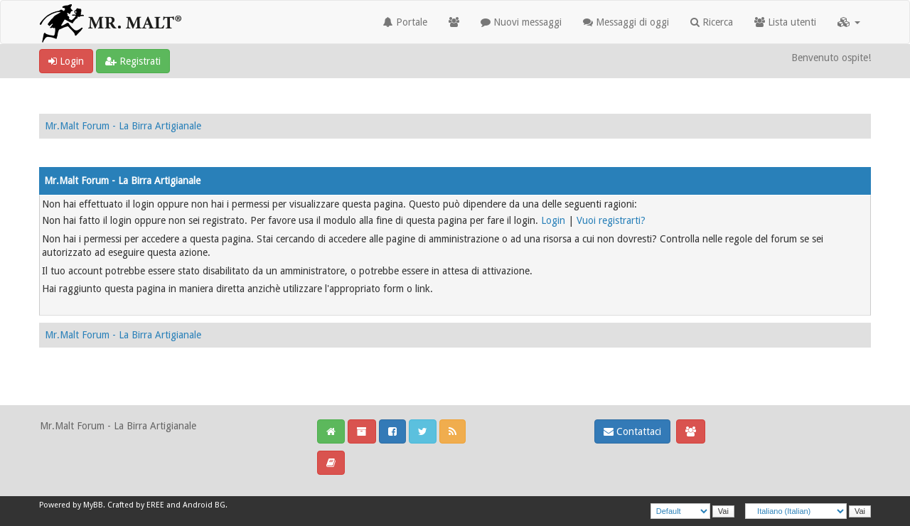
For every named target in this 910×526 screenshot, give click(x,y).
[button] (849, 22)
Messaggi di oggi (626, 22)
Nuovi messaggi (521, 22)
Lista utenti (785, 22)
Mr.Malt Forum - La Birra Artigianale (123, 126)
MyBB (93, 505)
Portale (405, 22)
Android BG (204, 505)
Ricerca (711, 22)
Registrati (133, 61)
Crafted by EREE (135, 505)
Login (66, 61)
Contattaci (632, 431)
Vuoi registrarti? (611, 220)
